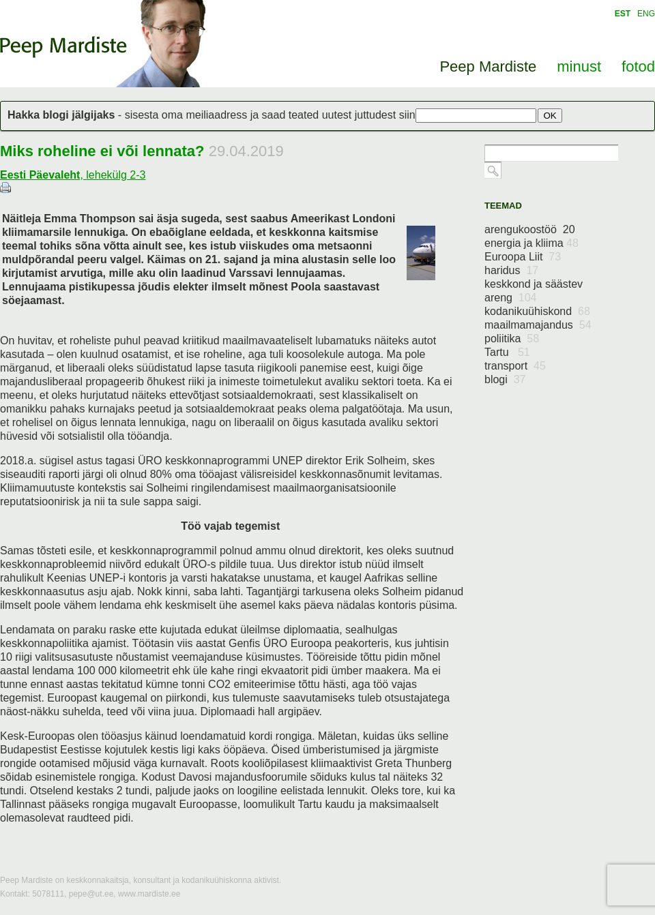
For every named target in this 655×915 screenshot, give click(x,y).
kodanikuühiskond (537, 311)
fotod (638, 66)
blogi (505, 379)
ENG (646, 13)
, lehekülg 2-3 (72, 175)
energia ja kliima (531, 243)
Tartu (507, 352)
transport (515, 366)
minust (579, 66)
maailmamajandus (538, 325)
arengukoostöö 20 (529, 229)
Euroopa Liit (522, 256)
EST (622, 13)
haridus (511, 270)
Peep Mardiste (63, 47)
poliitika (511, 338)
